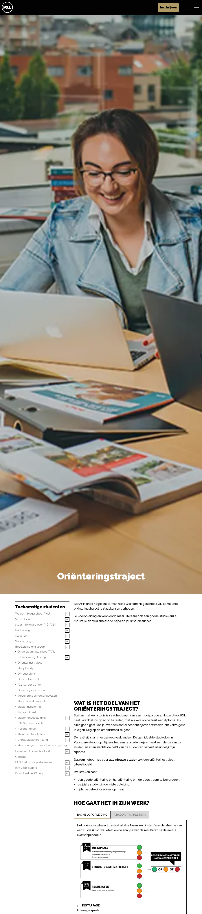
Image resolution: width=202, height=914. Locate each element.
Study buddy (25, 668)
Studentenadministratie (32, 701)
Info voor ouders (26, 768)
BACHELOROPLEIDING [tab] (92, 814)
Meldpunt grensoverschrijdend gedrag (42, 745)
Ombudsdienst (26, 673)
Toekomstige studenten (40, 606)
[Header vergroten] (196, 7)
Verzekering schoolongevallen (37, 695)
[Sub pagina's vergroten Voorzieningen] (67, 641)
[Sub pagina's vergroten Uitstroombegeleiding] (67, 657)
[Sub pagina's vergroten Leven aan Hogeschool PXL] (67, 751)
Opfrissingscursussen (31, 690)
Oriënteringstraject (29, 662)
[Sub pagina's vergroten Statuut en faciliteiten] (67, 734)
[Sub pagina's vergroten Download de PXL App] (67, 774)
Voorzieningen (24, 641)
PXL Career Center (29, 684)
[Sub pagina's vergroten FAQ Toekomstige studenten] (67, 763)
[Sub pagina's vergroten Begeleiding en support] (67, 647)
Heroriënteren (26, 728)
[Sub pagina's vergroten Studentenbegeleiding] (67, 718)
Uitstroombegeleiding (31, 657)
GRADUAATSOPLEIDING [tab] (130, 814)
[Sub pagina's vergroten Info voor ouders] (67, 768)
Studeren (21, 635)
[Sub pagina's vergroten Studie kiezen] (67, 619)
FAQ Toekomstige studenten (33, 762)
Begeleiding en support (30, 646)
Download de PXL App (29, 773)
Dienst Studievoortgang (32, 739)
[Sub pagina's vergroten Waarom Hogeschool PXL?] (67, 614)
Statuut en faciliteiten (31, 734)
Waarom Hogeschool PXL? (32, 613)
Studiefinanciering (29, 706)
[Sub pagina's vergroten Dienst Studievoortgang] (67, 740)
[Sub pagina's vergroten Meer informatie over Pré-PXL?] (67, 625)
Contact (20, 756)
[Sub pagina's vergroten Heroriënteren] (67, 729)
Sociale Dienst (26, 712)
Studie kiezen (23, 619)
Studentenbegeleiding (31, 717)
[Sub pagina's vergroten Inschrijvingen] (67, 630)
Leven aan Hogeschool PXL (32, 751)
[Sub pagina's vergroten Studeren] (67, 636)
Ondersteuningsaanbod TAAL (36, 651)
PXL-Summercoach (30, 723)
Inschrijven (181, 7)
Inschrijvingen (24, 630)
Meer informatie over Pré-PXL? (35, 624)
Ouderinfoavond (28, 679)
